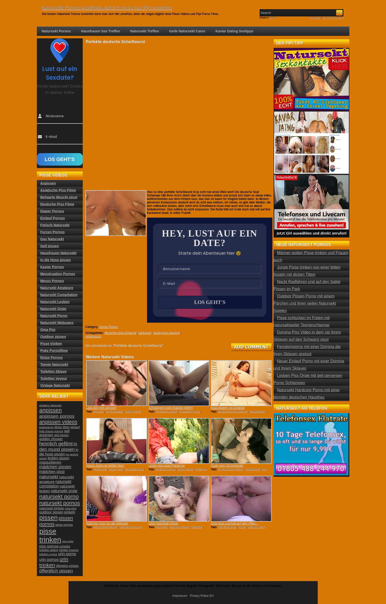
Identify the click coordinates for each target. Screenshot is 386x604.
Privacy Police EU (202, 596)
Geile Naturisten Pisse (163, 523)
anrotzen (98, 411)
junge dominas (115, 411)
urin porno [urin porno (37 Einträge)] (67, 554)
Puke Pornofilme (54, 351)
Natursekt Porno (54, 316)
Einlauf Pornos (52, 218)
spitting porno (133, 411)
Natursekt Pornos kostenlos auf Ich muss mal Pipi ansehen (107, 7)
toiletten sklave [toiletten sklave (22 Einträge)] (48, 549)
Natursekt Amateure (57, 288)
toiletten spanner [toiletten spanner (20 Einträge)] (69, 549)
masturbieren (257, 411)
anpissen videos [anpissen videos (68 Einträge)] (58, 422)
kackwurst (145, 333)
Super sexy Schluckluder (227, 465)
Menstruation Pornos (57, 274)
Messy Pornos (52, 281)
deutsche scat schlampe (120, 333)
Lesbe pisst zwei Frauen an (167, 465)
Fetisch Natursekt (55, 225)
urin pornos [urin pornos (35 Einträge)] (49, 559)
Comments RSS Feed (333, 17)
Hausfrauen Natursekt (58, 253)
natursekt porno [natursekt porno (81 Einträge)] (59, 496)
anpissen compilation (231, 469)
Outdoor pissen (53, 337)
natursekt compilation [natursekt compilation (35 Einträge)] (55, 484)
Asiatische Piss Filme (58, 190)
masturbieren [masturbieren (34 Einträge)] (50, 462)
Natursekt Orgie (53, 309)
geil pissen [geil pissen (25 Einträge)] (61, 435)
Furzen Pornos (52, 232)
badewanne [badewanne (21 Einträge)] (46, 427)
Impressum (179, 596)
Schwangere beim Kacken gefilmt (171, 408)
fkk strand (162, 526)
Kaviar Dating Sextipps (234, 31)
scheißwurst (93, 336)
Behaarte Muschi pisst (58, 197)
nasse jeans (116, 469)
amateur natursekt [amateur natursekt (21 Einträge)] (50, 405)
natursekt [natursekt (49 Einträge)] (48, 476)
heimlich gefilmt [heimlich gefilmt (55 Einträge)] (56, 443)
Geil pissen (49, 246)
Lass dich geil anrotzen (101, 408)
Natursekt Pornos (56, 31)
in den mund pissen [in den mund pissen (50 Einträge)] (58, 446)
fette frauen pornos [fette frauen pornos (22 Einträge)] (51, 431)
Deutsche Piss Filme (57, 204)
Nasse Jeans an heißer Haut (105, 465)
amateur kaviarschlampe (233, 411)
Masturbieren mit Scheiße (228, 408)
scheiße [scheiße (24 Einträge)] (64, 546)
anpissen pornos (166, 469)
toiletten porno (256, 526)
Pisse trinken (51, 344)
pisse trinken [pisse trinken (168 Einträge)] (50, 535)
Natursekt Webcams (57, 323)
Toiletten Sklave (53, 371)
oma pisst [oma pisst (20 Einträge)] (71, 508)
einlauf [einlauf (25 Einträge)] (75, 427)
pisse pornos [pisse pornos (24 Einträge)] (64, 525)
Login (272, 17)
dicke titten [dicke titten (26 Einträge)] (62, 427)
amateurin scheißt (166, 411)
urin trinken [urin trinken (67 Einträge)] (53, 562)
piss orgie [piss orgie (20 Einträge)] (68, 541)
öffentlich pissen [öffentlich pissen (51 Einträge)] (56, 570)
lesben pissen (185, 469)
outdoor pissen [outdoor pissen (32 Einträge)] (51, 512)
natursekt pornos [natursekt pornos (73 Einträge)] (59, 503)
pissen (242, 526)
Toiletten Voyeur (53, 378)
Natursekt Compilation (58, 295)
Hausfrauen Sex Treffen (100, 31)
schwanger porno (189, 411)
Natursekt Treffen (144, 31)
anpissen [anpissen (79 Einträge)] (50, 410)
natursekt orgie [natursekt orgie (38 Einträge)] (64, 490)
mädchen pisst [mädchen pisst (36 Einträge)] (52, 472)
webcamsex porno (130, 526)
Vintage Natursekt (55, 385)
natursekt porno (134, 469)
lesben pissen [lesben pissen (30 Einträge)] (58, 458)
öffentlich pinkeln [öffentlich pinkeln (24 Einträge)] (67, 566)
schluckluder (252, 469)
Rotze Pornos (51, 358)
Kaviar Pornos (108, 327)
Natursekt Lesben (55, 302)
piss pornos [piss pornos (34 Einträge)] (49, 546)
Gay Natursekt (52, 239)
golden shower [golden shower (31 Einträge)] (51, 439)
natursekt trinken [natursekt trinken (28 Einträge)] (51, 508)
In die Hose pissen (55, 260)
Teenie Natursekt (54, 364)
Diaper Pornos (52, 211)
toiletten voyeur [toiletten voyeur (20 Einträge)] (48, 554)
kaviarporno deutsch (166, 333)
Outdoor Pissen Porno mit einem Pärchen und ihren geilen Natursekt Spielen (305, 303)
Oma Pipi (48, 330)
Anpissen (48, 183)
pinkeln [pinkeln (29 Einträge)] (69, 512)
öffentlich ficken (227, 526)
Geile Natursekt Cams (187, 31)
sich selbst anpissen (105, 526)
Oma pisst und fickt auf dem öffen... (234, 523)
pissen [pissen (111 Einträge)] (48, 517)
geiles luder (100, 469)
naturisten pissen (179, 526)
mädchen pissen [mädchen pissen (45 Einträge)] (55, 466)
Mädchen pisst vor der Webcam (107, 523)
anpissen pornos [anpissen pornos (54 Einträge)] (57, 416)
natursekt (197, 526)
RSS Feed (315, 17)
